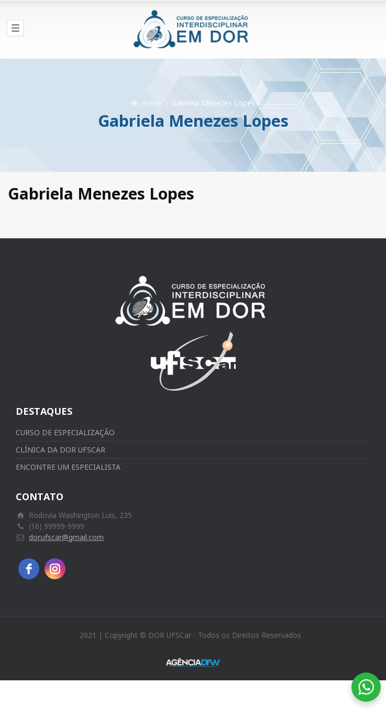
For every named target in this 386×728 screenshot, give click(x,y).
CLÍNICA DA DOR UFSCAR (60, 450)
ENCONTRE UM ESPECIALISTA (68, 467)
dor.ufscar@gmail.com (66, 537)
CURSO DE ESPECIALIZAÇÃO (65, 432)
